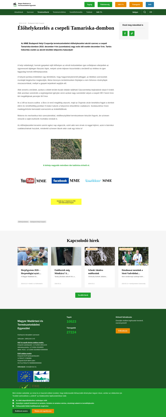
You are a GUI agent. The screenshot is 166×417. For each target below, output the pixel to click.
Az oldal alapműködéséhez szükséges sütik (31, 400)
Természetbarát (43, 15)
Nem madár (23, 252)
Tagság (89, 6)
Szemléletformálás (126, 252)
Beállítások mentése (21, 411)
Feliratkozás (122, 334)
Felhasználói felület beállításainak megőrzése (32, 406)
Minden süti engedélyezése (42, 411)
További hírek (83, 298)
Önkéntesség (104, 6)
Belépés (135, 15)
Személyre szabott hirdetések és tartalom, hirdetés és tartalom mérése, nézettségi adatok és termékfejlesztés (55, 403)
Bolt (149, 6)
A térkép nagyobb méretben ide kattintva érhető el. (66, 168)
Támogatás (136, 6)
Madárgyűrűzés (91, 252)
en (151, 15)
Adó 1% (121, 6)
